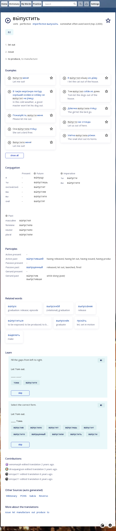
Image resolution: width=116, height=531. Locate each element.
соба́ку (37, 94)
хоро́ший (18, 94)
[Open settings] (110, 525)
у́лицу (30, 98)
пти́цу (33, 128)
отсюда (86, 121)
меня (25, 77)
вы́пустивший (34, 258)
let (13, 512)
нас (79, 121)
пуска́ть (81, 320)
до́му (94, 77)
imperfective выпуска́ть (45, 23)
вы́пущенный (34, 267)
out (33, 512)
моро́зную (28, 91)
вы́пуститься (15, 320)
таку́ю (18, 91)
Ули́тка (71, 135)
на (25, 98)
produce (41, 512)
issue (8, 512)
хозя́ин (27, 94)
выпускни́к (62, 320)
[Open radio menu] (102, 525)
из (89, 77)
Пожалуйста (19, 115)
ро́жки (91, 135)
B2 (9, 32)
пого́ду (38, 91)
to (48, 512)
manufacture (23, 512)
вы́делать (14, 335)
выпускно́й (53, 306)
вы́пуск (12, 306)
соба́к (87, 91)
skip (20, 393)
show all (15, 155)
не (43, 94)
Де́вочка (72, 108)
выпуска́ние (85, 306)
